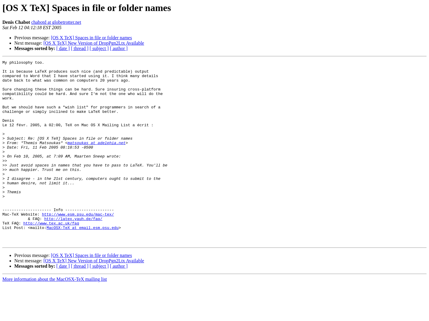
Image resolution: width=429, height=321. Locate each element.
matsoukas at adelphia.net (96, 159)
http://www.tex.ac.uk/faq (51, 256)
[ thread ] (79, 48)
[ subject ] (99, 48)
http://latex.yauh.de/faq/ (73, 250)
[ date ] (63, 48)
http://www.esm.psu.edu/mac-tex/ (78, 245)
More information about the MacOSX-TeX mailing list (54, 315)
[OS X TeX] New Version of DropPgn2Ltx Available (93, 43)
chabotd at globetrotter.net (56, 22)
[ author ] (119, 48)
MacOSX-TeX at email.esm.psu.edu (82, 261)
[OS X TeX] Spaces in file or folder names (91, 37)
